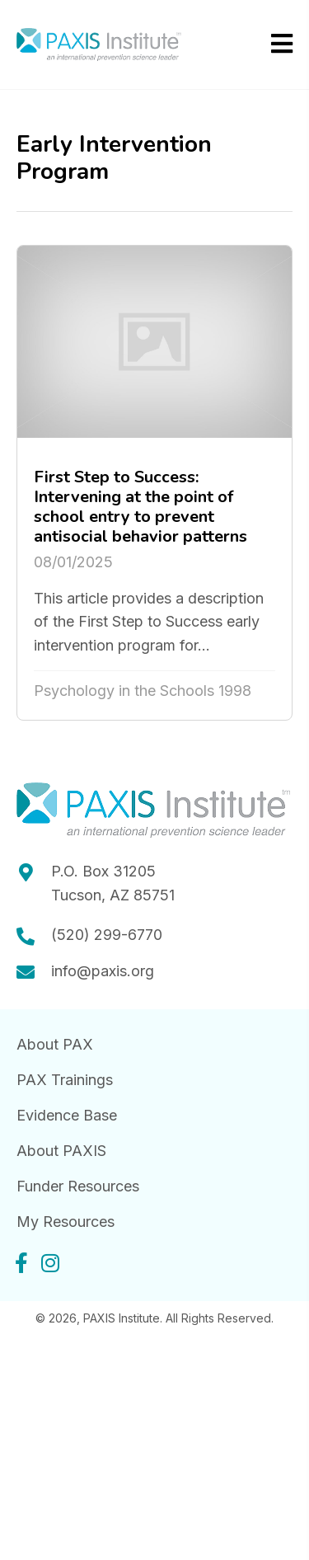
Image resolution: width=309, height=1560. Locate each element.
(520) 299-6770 (106, 934)
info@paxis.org (102, 971)
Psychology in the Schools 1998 (142, 690)
